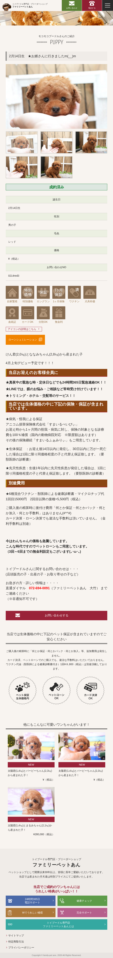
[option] (56, 96)
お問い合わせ (71, 8)
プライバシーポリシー (21, 947)
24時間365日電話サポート (32, 901)
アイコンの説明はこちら (22, 329)
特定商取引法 (16, 941)
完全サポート (84, 912)
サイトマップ (16, 935)
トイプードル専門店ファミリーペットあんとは (58, 924)
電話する (92, 8)
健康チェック (84, 900)
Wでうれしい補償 (32, 912)
